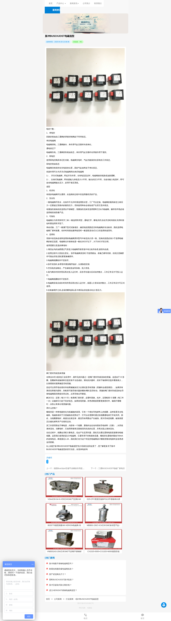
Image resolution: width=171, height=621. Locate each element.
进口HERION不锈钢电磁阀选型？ (61, 590)
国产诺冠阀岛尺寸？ (56, 574)
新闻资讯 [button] (74, 3)
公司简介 (86, 3)
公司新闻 (58, 599)
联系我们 (98, 3)
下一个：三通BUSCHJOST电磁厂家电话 (108, 468)
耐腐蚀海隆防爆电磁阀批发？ (59, 569)
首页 (51, 3)
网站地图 (82, 608)
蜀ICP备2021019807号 (85, 603)
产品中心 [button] (61, 3)
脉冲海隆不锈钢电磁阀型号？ (59, 563)
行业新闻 (69, 599)
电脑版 (89, 608)
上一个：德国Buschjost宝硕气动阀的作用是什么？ (67, 468)
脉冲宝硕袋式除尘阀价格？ (59, 585)
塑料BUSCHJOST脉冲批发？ (60, 580)
